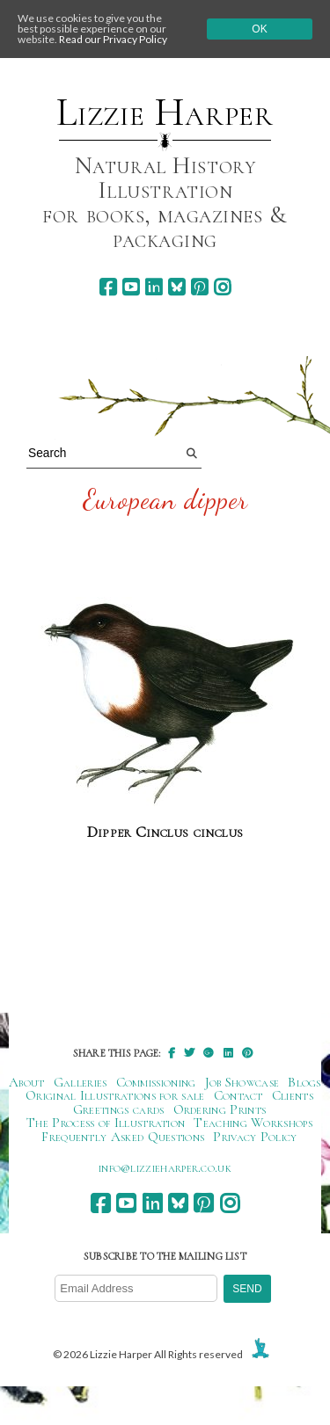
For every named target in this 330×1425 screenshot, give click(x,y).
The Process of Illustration (105, 1123)
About (27, 1082)
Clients (292, 1095)
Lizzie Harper (165, 112)
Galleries (80, 1082)
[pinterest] (199, 287)
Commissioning (156, 1082)
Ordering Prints (220, 1109)
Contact (238, 1095)
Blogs (304, 1082)
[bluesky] (176, 287)
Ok (259, 29)
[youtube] (130, 287)
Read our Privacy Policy (113, 39)
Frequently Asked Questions (122, 1137)
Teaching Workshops (253, 1123)
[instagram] (222, 287)
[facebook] (107, 287)
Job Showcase (242, 1082)
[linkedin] (153, 287)
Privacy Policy (255, 1137)
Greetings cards (119, 1109)
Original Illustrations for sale (115, 1095)
